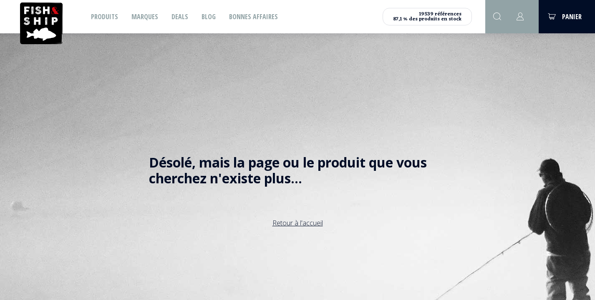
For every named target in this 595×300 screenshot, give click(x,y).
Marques (144, 16)
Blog (209, 16)
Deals (179, 16)
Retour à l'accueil (297, 223)
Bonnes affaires (253, 16)
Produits (104, 16)
